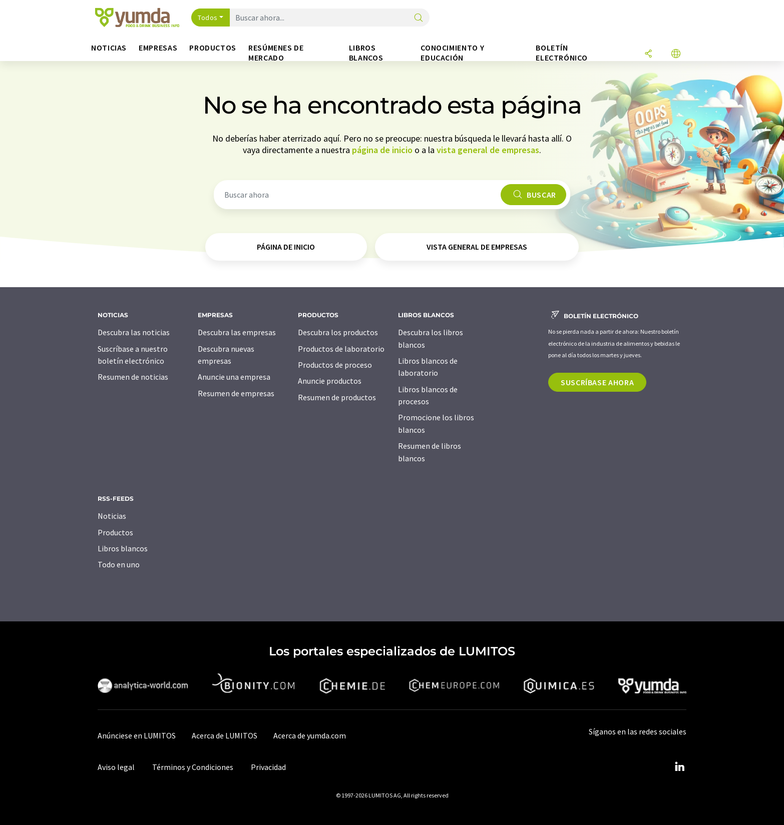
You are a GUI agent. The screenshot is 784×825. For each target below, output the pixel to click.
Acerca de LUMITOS (224, 735)
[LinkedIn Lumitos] (679, 767)
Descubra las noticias (134, 332)
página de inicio (382, 150)
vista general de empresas (488, 150)
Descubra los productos (338, 332)
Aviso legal (116, 767)
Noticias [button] (109, 48)
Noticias (112, 516)
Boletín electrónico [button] (561, 53)
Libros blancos (123, 548)
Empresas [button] (158, 48)
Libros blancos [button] (366, 53)
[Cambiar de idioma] (676, 54)
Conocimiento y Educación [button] (452, 53)
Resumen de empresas (236, 393)
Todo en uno (119, 564)
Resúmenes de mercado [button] (276, 53)
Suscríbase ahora (597, 382)
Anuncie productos (329, 381)
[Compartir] (648, 54)
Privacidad (268, 767)
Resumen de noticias (133, 377)
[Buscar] (419, 18)
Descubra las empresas (237, 332)
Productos (115, 532)
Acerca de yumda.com (309, 735)
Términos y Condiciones (192, 767)
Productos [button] (212, 48)
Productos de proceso (335, 365)
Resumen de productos (337, 397)
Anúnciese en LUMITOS (137, 735)
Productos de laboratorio (341, 349)
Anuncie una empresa (234, 377)
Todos (208, 17)
